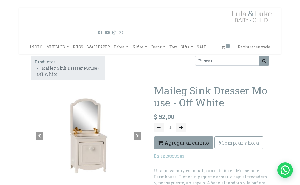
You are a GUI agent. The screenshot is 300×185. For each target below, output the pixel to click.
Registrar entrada (254, 46)
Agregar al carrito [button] (183, 142)
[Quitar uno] (159, 127)
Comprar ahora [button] (239, 142)
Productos (45, 61)
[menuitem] (36, 47)
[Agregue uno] (181, 127)
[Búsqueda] (264, 61)
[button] (211, 47)
